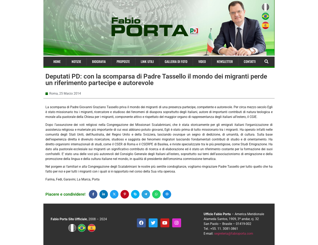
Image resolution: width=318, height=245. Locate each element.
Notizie (76, 61)
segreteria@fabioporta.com (233, 233)
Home (57, 61)
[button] (266, 61)
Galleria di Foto (176, 61)
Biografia (99, 61)
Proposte (123, 61)
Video (202, 61)
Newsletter (225, 61)
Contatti (250, 61)
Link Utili (147, 61)
